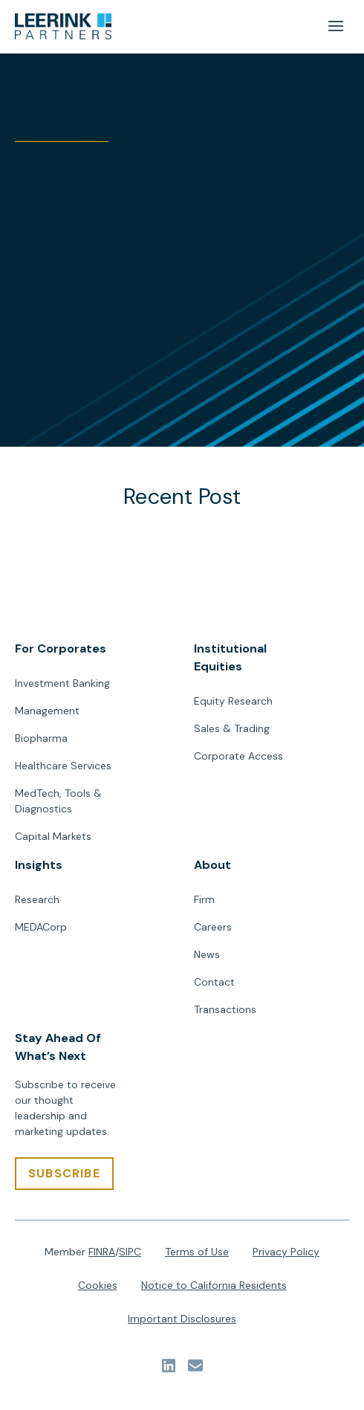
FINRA (101, 1251)
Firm (204, 899)
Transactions (225, 1009)
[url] (63, 26)
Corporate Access (238, 756)
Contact (214, 982)
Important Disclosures (182, 1318)
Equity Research (233, 701)
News (207, 954)
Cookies (97, 1285)
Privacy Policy (286, 1251)
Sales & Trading (232, 728)
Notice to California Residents (214, 1285)
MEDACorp (41, 927)
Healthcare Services (63, 765)
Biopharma (41, 738)
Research (37, 899)
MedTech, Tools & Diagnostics (58, 800)
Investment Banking (62, 683)
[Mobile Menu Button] (335, 26)
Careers (213, 927)
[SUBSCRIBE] (64, 1173)
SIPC (130, 1251)
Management (47, 710)
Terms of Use (197, 1251)
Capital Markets (53, 836)
